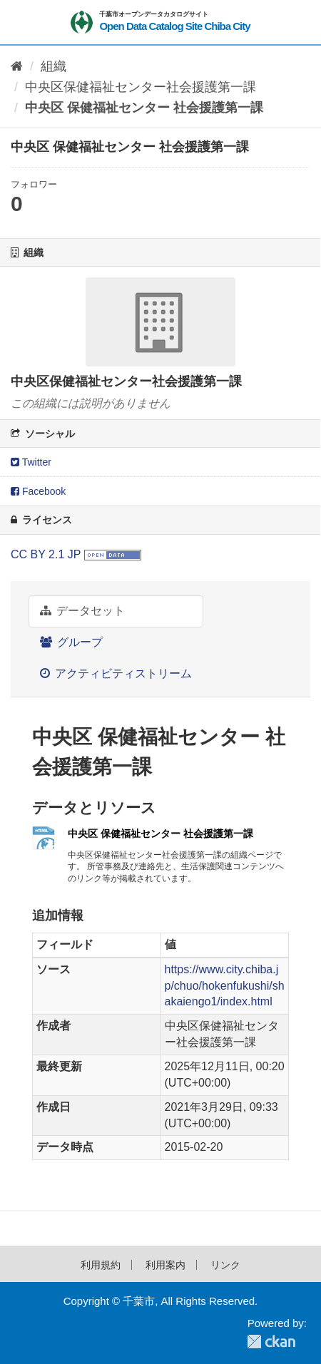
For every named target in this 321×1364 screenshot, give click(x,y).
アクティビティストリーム (116, 673)
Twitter (31, 462)
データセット (82, 611)
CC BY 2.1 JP (46, 554)
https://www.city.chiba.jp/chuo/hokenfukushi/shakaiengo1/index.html (225, 985)
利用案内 (165, 1265)
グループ (71, 642)
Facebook (38, 491)
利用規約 (101, 1265)
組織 (53, 66)
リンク (225, 1265)
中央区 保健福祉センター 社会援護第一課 (144, 108)
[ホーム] (17, 67)
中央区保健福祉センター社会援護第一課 (140, 87)
